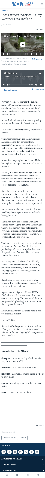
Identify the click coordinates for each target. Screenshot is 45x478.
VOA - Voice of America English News (21, 77)
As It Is (4, 10)
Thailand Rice (10, 73)
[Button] (40, 29)
